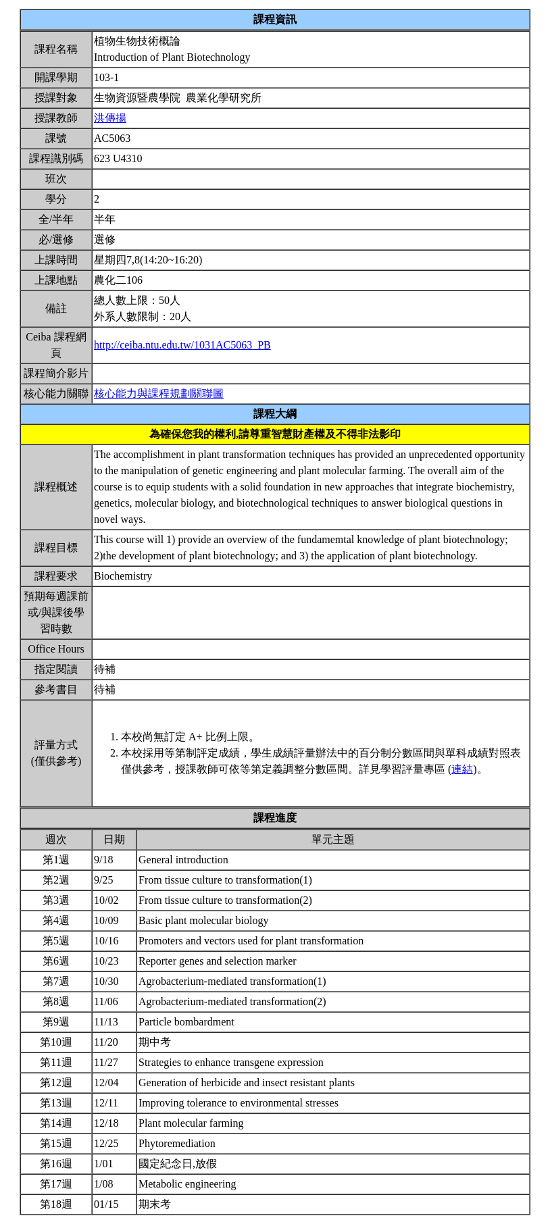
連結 (462, 769)
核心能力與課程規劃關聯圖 (159, 393)
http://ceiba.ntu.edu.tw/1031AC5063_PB (182, 345)
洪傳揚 (110, 118)
